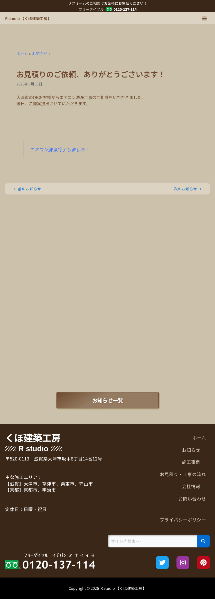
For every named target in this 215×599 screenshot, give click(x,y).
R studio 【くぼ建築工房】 (28, 18)
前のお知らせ (27, 189)
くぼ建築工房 (33, 437)
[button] (159, 450)
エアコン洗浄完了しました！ (60, 149)
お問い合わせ (192, 498)
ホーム (199, 437)
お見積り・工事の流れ (183, 474)
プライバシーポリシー (183, 519)
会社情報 (194, 486)
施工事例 (194, 462)
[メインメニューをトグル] (204, 18)
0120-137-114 (125, 9)
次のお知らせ (188, 189)
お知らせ (194, 450)
